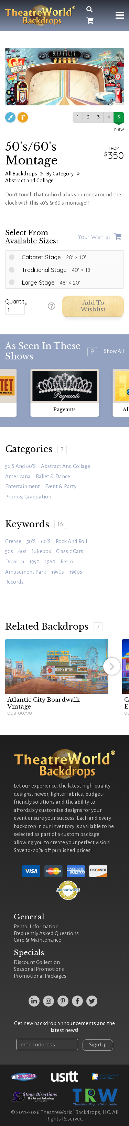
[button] (111, 666)
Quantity (16, 301)
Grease (13, 541)
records (14, 582)
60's (46, 541)
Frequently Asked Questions (46, 933)
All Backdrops (21, 173)
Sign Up (98, 1044)
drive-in (14, 561)
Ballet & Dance (53, 476)
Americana (18, 476)
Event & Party (60, 486)
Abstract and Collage (29, 180)
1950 (34, 561)
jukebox (41, 551)
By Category (60, 173)
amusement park (25, 572)
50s (9, 551)
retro (67, 561)
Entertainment (22, 486)
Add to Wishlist (93, 306)
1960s (75, 572)
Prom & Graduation (28, 496)
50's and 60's (20, 466)
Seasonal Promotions (39, 969)
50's (31, 541)
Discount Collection (37, 962)
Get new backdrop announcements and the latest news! (64, 1027)
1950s (57, 572)
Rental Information (36, 926)
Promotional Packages (40, 976)
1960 (50, 561)
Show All (114, 351)
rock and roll (71, 541)
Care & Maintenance (37, 940)
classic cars (69, 551)
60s (22, 551)
